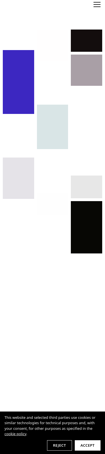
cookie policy (15, 433)
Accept (88, 445)
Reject (59, 445)
